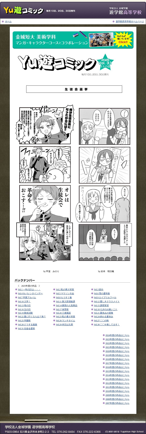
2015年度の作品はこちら (117, 371)
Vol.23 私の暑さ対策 (65, 316)
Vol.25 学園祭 (24, 320)
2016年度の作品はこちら (117, 367)
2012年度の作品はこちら (117, 383)
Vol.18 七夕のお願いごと (105, 309)
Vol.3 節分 (98, 289)
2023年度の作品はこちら (117, 339)
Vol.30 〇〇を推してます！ (107, 324)
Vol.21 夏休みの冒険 (103, 313)
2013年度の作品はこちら (117, 379)
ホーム (8, 21)
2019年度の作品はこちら (117, 355)
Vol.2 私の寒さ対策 (65, 289)
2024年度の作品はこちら (117, 335)
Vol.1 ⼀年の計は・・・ (29, 289)
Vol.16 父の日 (24, 309)
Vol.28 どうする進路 (27, 324)
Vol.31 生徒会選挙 (26, 328)
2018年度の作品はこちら (117, 359)
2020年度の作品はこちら (117, 351)
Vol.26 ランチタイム (65, 320)
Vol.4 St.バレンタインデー (30, 293)
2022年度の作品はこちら (117, 343)
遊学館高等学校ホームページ (130, 21)
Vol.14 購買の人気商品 (66, 305)
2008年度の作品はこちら (117, 399)
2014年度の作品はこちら (117, 375)
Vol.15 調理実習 (101, 305)
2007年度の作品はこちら (117, 403)
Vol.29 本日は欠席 (64, 324)
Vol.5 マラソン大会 (65, 293)
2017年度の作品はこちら (117, 363)
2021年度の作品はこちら (117, 347)
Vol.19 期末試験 (25, 313)
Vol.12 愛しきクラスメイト (107, 301)
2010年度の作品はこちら (117, 391)
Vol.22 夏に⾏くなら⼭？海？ (32, 316)
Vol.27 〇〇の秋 (101, 320)
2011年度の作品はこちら (117, 387)
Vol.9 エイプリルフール (105, 297)
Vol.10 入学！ (24, 301)
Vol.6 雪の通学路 (102, 293)
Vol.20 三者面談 (63, 313)
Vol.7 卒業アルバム (27, 297)
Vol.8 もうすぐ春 (64, 297)
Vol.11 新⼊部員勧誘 (65, 301)
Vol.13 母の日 (24, 305)
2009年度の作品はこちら (117, 395)
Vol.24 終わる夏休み (103, 316)
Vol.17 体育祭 (62, 309)
